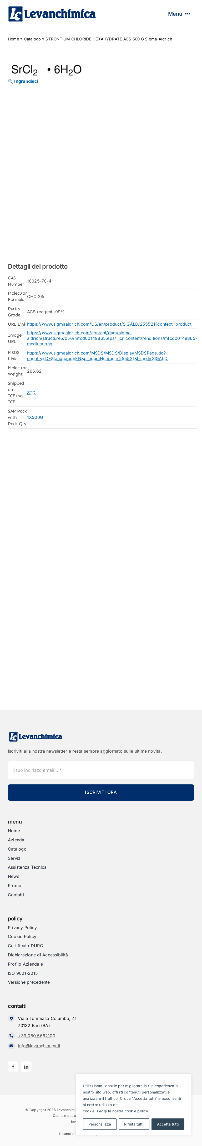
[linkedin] (26, 1066)
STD (31, 392)
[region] (133, 1104)
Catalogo (32, 39)
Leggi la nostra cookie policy (122, 1111)
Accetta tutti (168, 1124)
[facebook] (13, 1066)
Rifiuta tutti (134, 1124)
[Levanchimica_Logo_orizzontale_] (52, 7)
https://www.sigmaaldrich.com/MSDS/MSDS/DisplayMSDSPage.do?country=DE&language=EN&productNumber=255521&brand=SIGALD (97, 355)
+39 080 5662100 (36, 1035)
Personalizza (99, 1124)
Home (13, 39)
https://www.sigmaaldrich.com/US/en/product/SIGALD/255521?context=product (109, 324)
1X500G (35, 417)
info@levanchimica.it (39, 1045)
